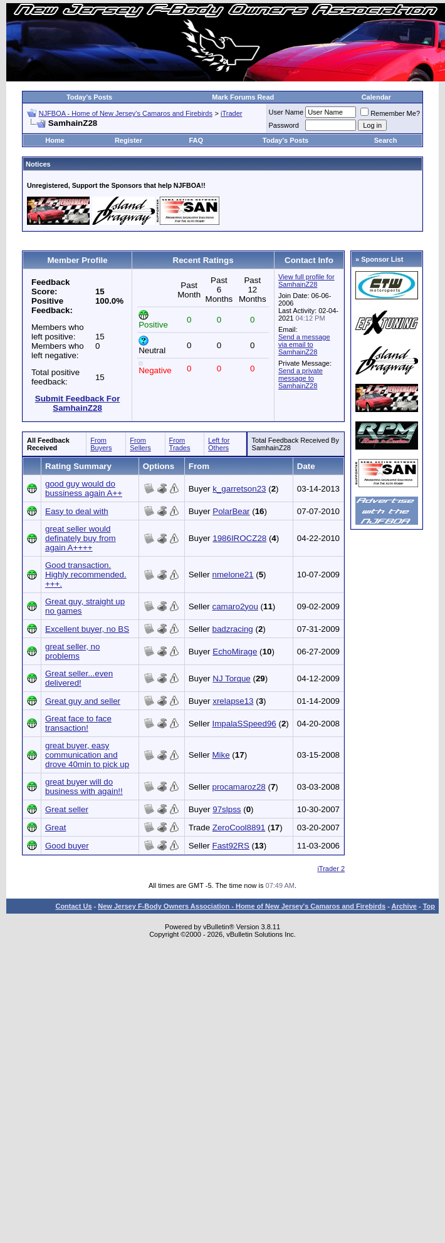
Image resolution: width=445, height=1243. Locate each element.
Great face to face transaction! (78, 723)
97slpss (226, 809)
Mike (221, 755)
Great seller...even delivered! (79, 678)
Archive (404, 906)
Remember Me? (390, 113)
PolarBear (230, 511)
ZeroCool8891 (238, 827)
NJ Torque (231, 678)
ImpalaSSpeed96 (244, 723)
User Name (286, 112)
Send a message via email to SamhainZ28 (304, 344)
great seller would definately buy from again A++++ (80, 538)
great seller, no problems (72, 651)
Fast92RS (230, 845)
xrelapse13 (232, 701)
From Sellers (140, 443)
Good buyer (67, 845)
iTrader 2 (331, 868)
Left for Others (218, 443)
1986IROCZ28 (239, 538)
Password (284, 125)
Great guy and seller (82, 701)
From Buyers (101, 443)
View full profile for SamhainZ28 (306, 280)
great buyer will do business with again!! (84, 786)
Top (429, 906)
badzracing (232, 629)
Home (55, 140)
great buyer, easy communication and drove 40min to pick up (87, 755)
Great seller (66, 809)
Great (55, 827)
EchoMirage (234, 651)
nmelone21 (233, 574)
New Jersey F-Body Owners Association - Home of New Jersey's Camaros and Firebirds (241, 906)
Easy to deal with (76, 511)
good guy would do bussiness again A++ (83, 488)
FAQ (196, 140)
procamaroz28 (239, 787)
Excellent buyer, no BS (87, 629)
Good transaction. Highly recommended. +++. (86, 574)
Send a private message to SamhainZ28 (300, 378)
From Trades (180, 443)
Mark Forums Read (243, 97)
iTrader (231, 113)
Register (128, 140)
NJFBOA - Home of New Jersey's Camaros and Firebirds (125, 113)
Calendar (376, 97)
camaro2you (235, 606)
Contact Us (73, 906)
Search (385, 140)
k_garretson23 (239, 488)
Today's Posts (89, 97)
